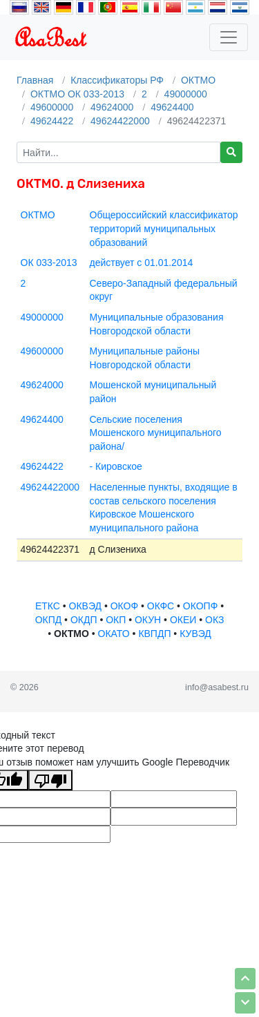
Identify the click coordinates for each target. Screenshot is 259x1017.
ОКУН (148, 619)
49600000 (51, 107)
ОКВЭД (85, 605)
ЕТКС (47, 605)
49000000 (185, 93)
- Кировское (116, 466)
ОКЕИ (183, 619)
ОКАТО (114, 633)
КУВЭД (195, 633)
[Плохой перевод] (50, 780)
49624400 (172, 107)
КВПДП (154, 633)
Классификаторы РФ (117, 80)
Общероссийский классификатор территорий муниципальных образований (164, 228)
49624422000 (120, 120)
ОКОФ (124, 605)
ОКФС (160, 605)
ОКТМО (198, 80)
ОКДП (83, 619)
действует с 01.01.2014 (141, 262)
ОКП (116, 619)
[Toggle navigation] (228, 37)
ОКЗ (214, 619)
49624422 (51, 120)
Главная (35, 80)
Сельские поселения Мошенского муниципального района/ (156, 433)
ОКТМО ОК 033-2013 (77, 93)
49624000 (111, 107)
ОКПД (48, 619)
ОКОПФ (200, 605)
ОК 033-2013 (49, 262)
